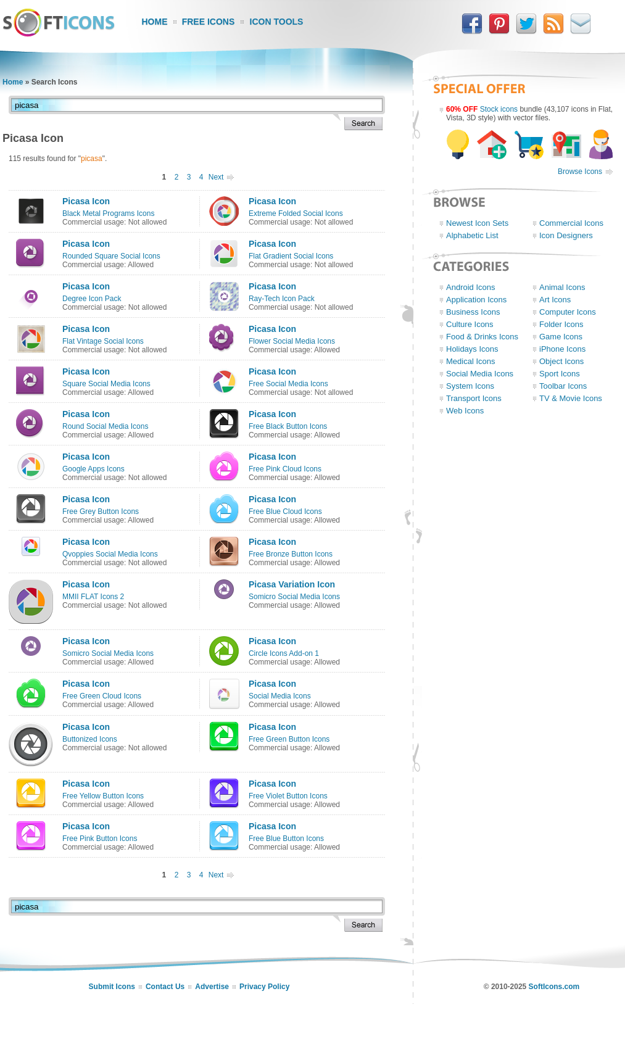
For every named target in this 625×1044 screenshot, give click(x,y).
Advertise (212, 986)
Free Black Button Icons (288, 426)
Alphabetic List (472, 235)
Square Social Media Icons (106, 383)
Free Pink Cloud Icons (285, 469)
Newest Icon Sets (477, 223)
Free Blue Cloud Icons (285, 511)
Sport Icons (559, 373)
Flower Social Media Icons (292, 341)
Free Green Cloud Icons (101, 696)
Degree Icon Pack (91, 298)
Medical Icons (470, 361)
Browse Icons (580, 171)
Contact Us (165, 986)
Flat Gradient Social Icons (291, 256)
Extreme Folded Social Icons (296, 213)
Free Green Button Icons (289, 739)
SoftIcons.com (554, 986)
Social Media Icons (280, 696)
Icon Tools (277, 22)
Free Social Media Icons (288, 383)
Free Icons (208, 22)
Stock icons (499, 109)
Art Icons (555, 299)
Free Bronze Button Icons (291, 554)
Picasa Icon (86, 201)
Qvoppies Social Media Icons (110, 554)
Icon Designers (566, 235)
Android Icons (470, 287)
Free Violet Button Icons (288, 796)
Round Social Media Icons (105, 426)
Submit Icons (112, 986)
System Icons (470, 386)
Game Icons (560, 336)
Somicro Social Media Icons (294, 596)
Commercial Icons (571, 223)
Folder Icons (561, 324)
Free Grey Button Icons (100, 511)
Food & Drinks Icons (482, 336)
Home (155, 22)
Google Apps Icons (93, 469)
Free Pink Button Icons (99, 838)
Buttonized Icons (89, 739)
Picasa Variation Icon (292, 584)
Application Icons (476, 299)
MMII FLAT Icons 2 (93, 596)
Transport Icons (474, 398)
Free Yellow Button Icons (103, 796)
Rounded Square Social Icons (111, 256)
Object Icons (561, 361)
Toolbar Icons (563, 386)
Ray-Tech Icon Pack (282, 298)
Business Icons (473, 312)
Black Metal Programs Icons (108, 213)
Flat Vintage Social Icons (103, 341)
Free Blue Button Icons (286, 838)
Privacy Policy (264, 986)
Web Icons (465, 410)
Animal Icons (562, 287)
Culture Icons (470, 324)
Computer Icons (567, 312)
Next (216, 177)
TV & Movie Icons (570, 398)
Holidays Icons (472, 349)
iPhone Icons (562, 349)
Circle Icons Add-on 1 (284, 653)
